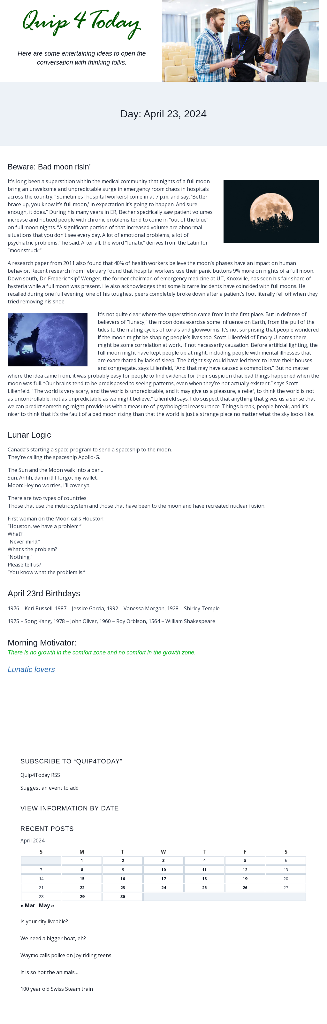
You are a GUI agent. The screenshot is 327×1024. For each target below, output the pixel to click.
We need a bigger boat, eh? (53, 938)
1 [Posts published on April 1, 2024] (82, 860)
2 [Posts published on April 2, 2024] (123, 860)
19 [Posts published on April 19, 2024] (245, 878)
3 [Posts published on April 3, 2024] (163, 860)
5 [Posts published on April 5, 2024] (245, 860)
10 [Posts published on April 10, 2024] (163, 869)
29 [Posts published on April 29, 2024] (82, 896)
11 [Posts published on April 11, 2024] (204, 869)
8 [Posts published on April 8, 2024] (82, 869)
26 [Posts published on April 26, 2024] (245, 887)
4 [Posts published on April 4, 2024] (204, 860)
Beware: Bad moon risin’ (53, 166)
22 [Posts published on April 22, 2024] (82, 887)
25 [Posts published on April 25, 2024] (204, 887)
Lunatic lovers (33, 669)
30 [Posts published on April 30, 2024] (122, 896)
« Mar (27, 905)
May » (46, 905)
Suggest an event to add (49, 787)
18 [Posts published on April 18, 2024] (204, 878)
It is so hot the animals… (49, 972)
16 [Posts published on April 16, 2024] (122, 878)
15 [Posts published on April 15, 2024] (82, 878)
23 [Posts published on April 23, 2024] (122, 887)
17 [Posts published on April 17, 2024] (163, 878)
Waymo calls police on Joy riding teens (65, 955)
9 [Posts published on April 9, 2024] (123, 869)
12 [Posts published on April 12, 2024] (245, 869)
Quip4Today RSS (40, 774)
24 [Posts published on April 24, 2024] (163, 887)
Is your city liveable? (44, 921)
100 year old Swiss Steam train (56, 988)
